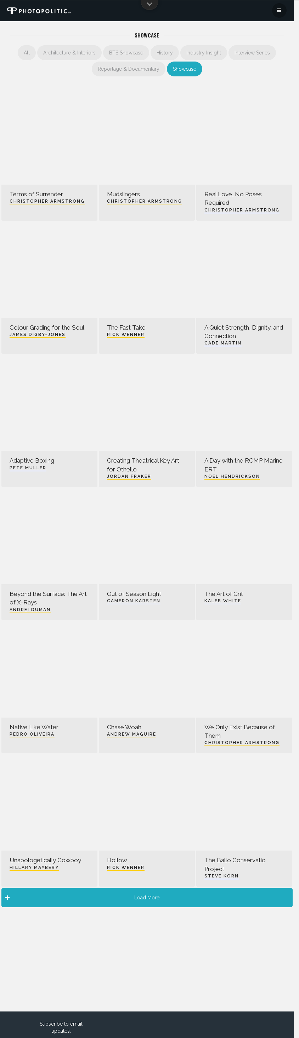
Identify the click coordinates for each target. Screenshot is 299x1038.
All (27, 53)
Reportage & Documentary (128, 69)
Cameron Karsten (133, 600)
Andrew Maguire (131, 734)
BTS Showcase (126, 53)
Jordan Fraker (129, 476)
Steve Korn (221, 876)
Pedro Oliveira (32, 734)
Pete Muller (28, 467)
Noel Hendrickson (232, 476)
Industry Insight (203, 53)
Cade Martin (223, 343)
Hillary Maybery (34, 867)
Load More (82, 897)
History (165, 53)
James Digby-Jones (38, 334)
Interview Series (252, 53)
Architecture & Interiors (69, 53)
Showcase (184, 69)
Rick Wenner (126, 334)
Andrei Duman (30, 609)
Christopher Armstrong (47, 201)
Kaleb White (222, 600)
